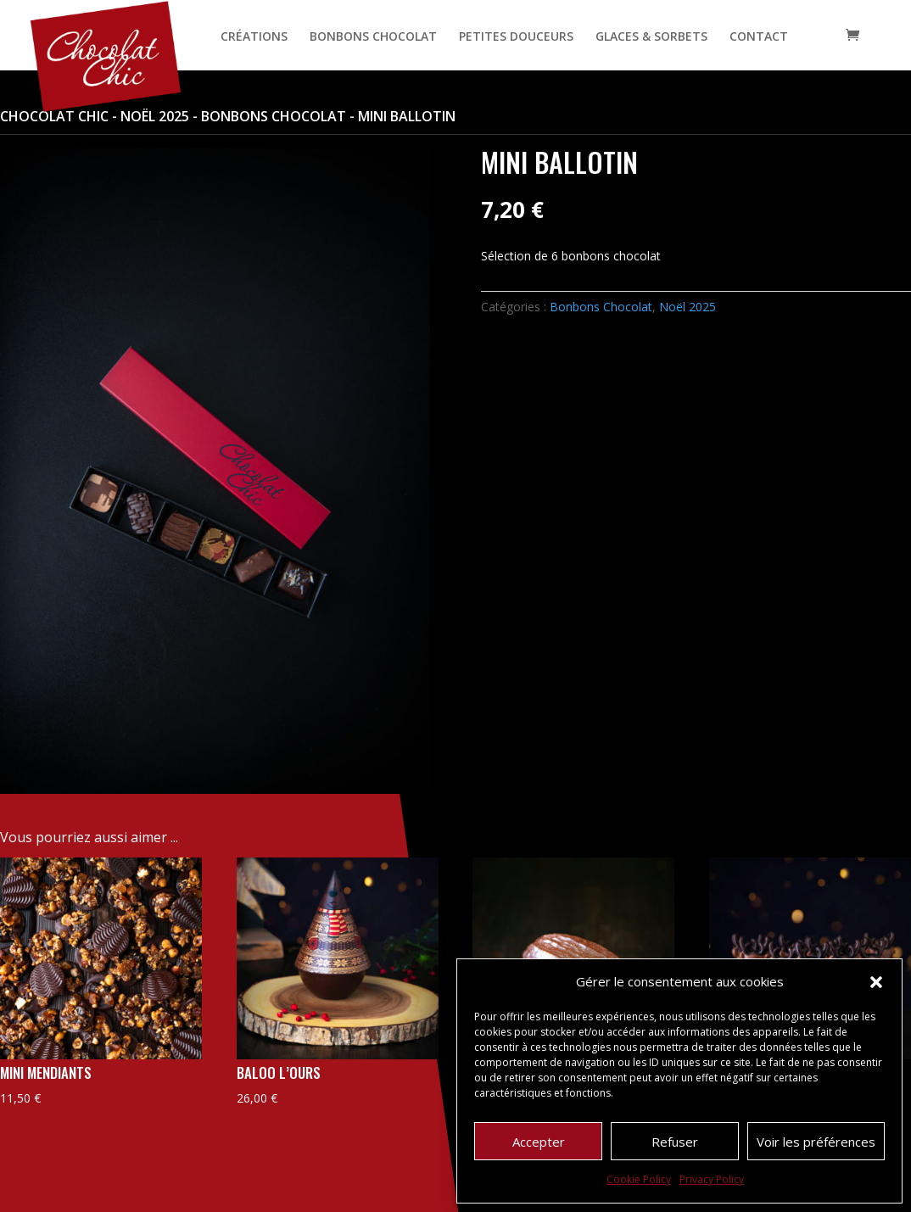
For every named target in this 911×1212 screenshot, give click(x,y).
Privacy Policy (711, 1179)
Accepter (538, 1141)
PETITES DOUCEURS (516, 37)
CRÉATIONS (254, 37)
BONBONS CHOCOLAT (373, 37)
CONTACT (758, 37)
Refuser (674, 1141)
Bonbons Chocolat (273, 116)
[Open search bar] (818, 35)
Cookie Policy (638, 1179)
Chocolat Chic (54, 116)
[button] (876, 982)
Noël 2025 (154, 116)
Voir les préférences (816, 1141)
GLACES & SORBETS (651, 37)
